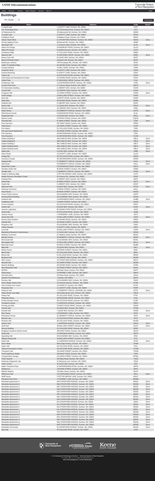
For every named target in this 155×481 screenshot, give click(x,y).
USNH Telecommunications (19, 4)
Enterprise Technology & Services (67, 456)
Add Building (148, 20)
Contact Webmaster (85, 459)
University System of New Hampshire (92, 456)
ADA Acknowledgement (70, 459)
